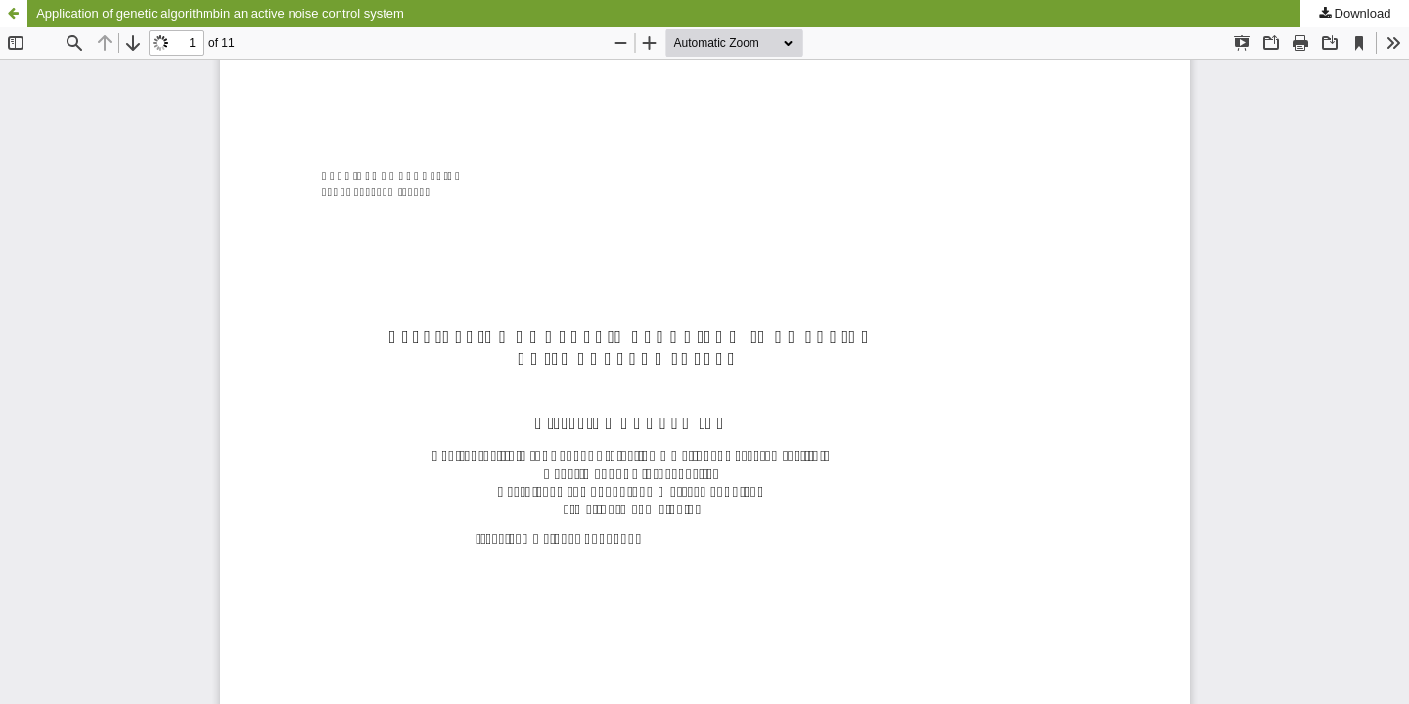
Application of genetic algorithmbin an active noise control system (220, 13)
